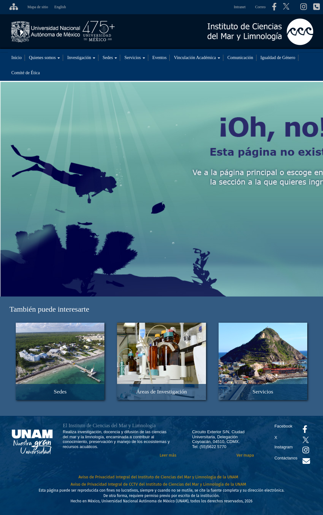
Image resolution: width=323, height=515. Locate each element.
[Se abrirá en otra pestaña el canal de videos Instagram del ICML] (305, 451)
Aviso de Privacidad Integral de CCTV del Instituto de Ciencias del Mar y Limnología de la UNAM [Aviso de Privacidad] (158, 484)
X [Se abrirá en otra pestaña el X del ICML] (275, 437)
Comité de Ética (25, 72)
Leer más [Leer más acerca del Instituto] (168, 455)
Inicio (16, 57)
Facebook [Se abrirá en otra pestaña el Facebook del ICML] (283, 426)
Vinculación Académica (197, 57)
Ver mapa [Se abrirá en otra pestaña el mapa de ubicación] (245, 455)
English (60, 7)
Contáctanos (285, 458)
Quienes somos (44, 57)
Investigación (81, 57)
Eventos (159, 57)
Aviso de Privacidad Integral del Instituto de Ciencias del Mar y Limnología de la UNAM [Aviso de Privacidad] (158, 477)
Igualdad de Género (278, 57)
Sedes (110, 57)
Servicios (134, 57)
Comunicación (240, 57)
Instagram (283, 447)
